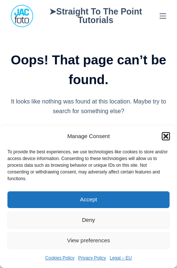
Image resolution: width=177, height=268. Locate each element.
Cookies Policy (60, 258)
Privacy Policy (92, 258)
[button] (166, 136)
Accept (88, 199)
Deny (88, 220)
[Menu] (163, 16)
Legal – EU (121, 258)
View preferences (88, 240)
